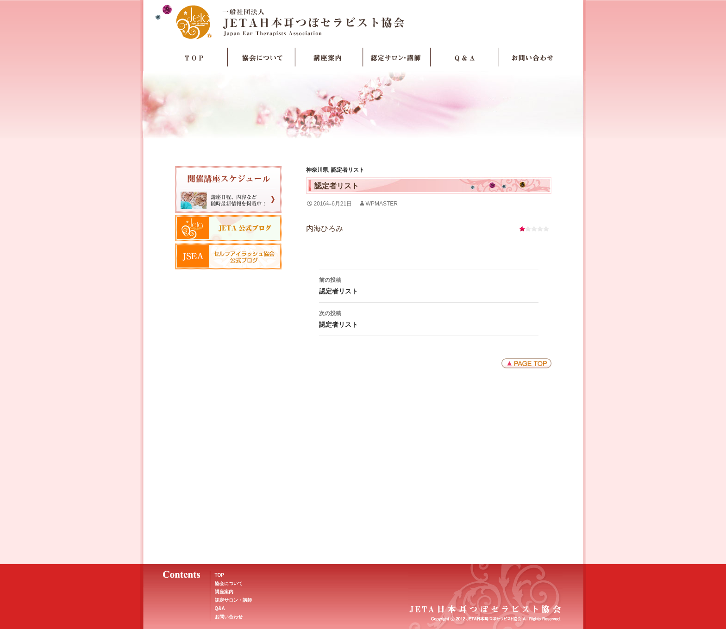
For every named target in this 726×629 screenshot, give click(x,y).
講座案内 (329, 57)
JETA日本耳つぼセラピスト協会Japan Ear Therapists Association (363, 22)
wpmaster (382, 203)
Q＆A (464, 57)
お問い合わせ (532, 57)
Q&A (220, 608)
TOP (194, 57)
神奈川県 (317, 170)
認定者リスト (347, 170)
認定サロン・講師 (397, 57)
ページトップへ (526, 363)
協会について (261, 57)
